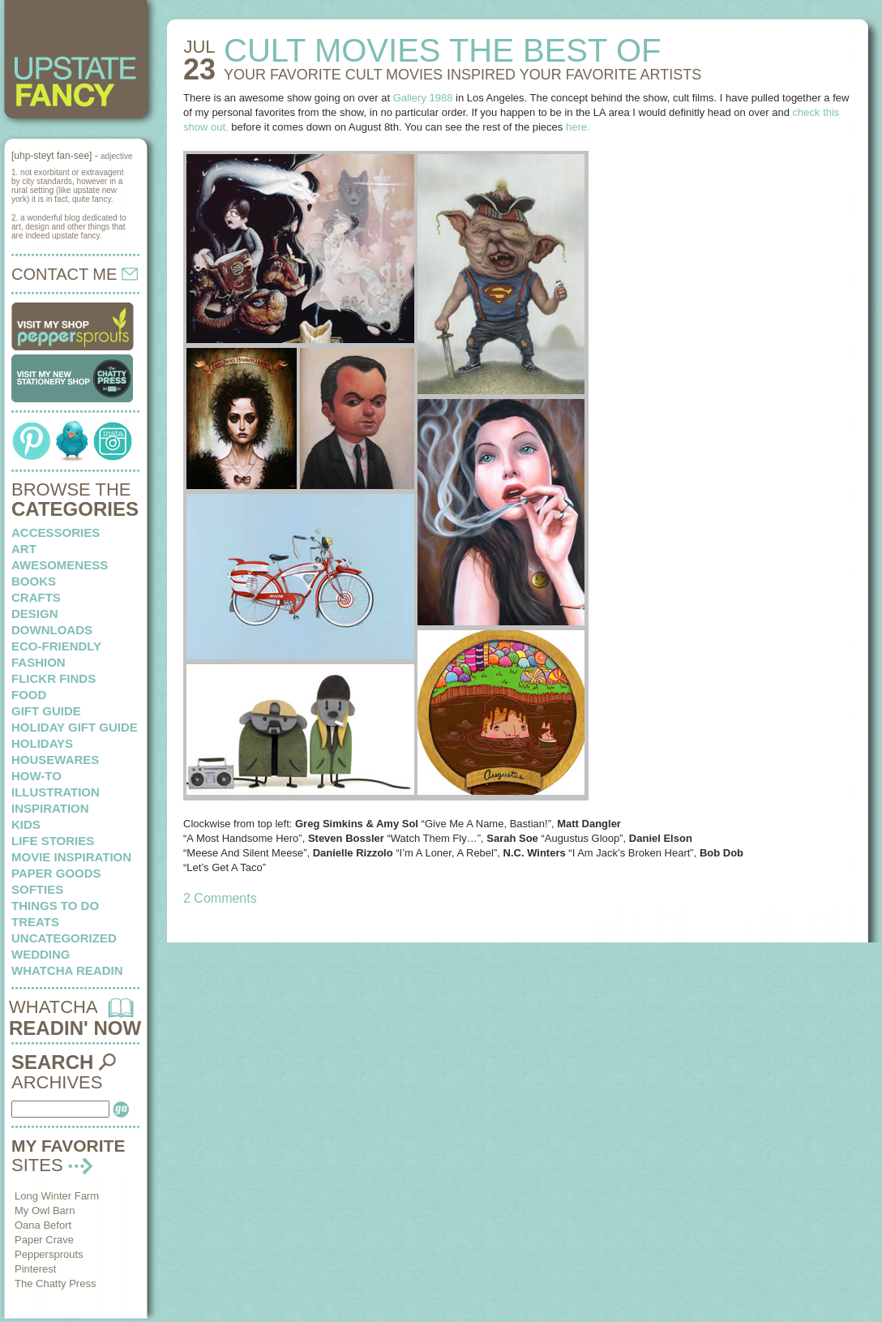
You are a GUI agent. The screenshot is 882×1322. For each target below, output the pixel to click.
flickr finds (53, 678)
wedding (41, 954)
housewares (55, 759)
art (23, 549)
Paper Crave (44, 1240)
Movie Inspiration (71, 857)
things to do (55, 905)
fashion (38, 662)
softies (37, 889)
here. (578, 127)
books (33, 581)
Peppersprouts (49, 1254)
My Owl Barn (45, 1210)
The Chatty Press (55, 1283)
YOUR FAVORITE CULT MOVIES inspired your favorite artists (462, 75)
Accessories (55, 532)
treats (35, 922)
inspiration (50, 808)
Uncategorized (64, 938)
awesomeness (59, 565)
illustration (55, 792)
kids (26, 824)
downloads (51, 630)
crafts (36, 597)
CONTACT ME (74, 274)
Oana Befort (43, 1225)
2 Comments (220, 898)
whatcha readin (66, 970)
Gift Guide (46, 711)
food (28, 695)
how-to (36, 776)
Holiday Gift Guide (74, 727)
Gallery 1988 (423, 98)
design (34, 613)
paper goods (56, 873)
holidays (42, 743)
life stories (52, 841)
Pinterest (35, 1269)
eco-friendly (56, 646)
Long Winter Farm (57, 1196)
